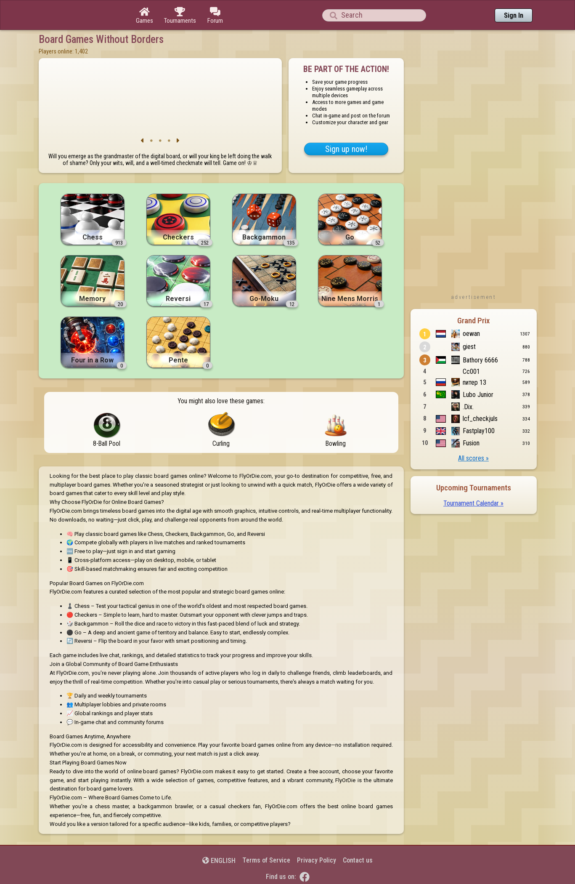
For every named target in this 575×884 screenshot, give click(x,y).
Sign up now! (346, 149)
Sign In (513, 15)
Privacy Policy (316, 860)
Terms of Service (266, 860)
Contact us (358, 860)
